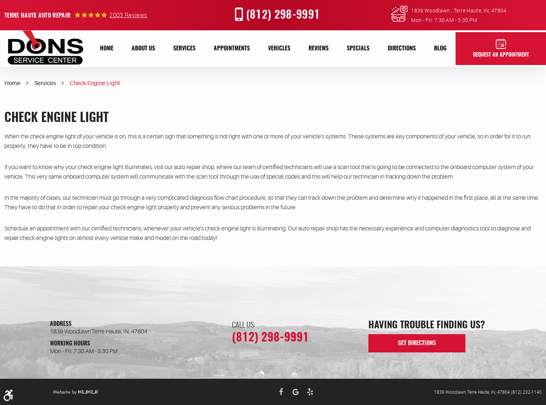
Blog (440, 48)
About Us (143, 48)
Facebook (281, 392)
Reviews (319, 48)
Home (106, 48)
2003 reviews (128, 15)
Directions (402, 48)
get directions (417, 343)
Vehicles (279, 48)
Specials (358, 48)
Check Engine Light (95, 83)
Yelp (310, 392)
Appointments (232, 48)
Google (296, 392)
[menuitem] (106, 48)
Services (184, 48)
